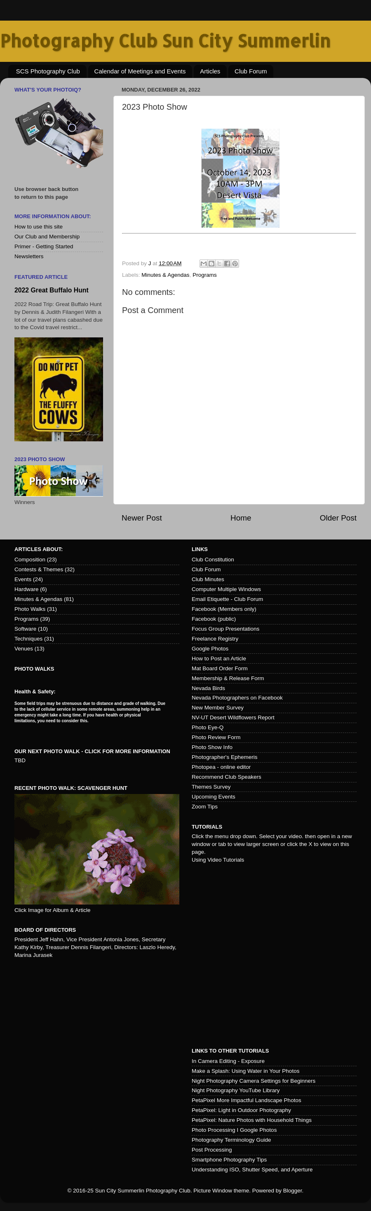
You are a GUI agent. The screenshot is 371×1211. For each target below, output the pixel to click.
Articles (210, 71)
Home (240, 518)
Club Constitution (213, 559)
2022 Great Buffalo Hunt (51, 290)
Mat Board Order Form (220, 668)
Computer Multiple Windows (226, 589)
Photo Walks (29, 609)
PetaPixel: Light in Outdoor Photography (241, 1110)
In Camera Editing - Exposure (228, 1061)
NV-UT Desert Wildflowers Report (233, 717)
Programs (205, 275)
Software (25, 629)
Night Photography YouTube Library (235, 1090)
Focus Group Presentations (225, 629)
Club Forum (251, 71)
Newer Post (142, 518)
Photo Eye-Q (207, 727)
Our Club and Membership (47, 236)
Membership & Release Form (228, 678)
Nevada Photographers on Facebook (237, 698)
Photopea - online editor (221, 767)
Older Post (338, 518)
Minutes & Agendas (165, 275)
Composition (29, 559)
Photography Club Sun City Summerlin (165, 41)
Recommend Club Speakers (226, 777)
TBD (20, 760)
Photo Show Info (212, 747)
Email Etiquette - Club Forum (227, 599)
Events (22, 579)
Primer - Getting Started (43, 246)
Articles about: (38, 549)
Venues (23, 649)
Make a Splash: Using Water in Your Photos (245, 1071)
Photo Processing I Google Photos (234, 1130)
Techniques (28, 639)
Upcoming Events (213, 797)
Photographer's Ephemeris (224, 757)
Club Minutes (208, 579)
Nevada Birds (208, 688)
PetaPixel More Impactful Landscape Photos (246, 1100)
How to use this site (38, 227)
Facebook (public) (214, 619)
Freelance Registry (215, 639)
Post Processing (212, 1150)
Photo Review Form (216, 737)
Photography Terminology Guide (231, 1140)
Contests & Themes (38, 569)
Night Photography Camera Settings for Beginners (253, 1081)
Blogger (292, 1190)
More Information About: (52, 216)
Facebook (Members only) (224, 609)
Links (200, 549)
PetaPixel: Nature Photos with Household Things (252, 1120)
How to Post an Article (219, 658)
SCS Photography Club (48, 71)
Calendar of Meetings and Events (140, 71)
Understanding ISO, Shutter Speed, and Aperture (252, 1169)
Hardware (26, 589)
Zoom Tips (205, 806)
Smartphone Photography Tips (229, 1160)
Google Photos (210, 649)
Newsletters (29, 256)
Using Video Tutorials (218, 860)
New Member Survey (218, 707)
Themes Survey (211, 787)
